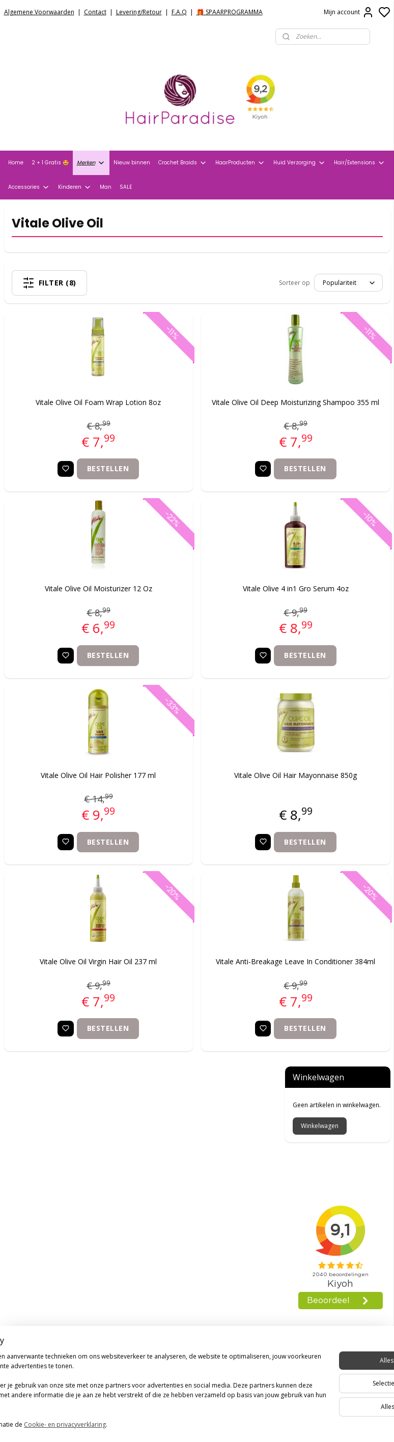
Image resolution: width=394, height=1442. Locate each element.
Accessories (29, 187)
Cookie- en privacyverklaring (144, 1425)
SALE (126, 187)
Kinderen (75, 187)
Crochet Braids (182, 163)
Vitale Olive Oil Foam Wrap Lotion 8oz (70, 411)
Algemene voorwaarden (47, 1126)
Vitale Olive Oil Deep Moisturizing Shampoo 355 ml (211, 411)
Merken (91, 163)
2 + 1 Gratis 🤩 (50, 162)
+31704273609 (169, 1264)
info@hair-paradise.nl (184, 1252)
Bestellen (80, 484)
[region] (129, 1387)
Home (15, 162)
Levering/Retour (139, 12)
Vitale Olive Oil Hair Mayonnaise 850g (211, 796)
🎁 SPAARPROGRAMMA (229, 12)
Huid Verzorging (299, 163)
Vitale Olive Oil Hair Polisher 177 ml (70, 790)
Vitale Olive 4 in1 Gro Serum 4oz (211, 604)
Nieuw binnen (132, 162)
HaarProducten (240, 163)
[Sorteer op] (207, 282)
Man (105, 187)
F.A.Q (179, 12)
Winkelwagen (320, 267)
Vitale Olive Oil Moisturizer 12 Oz (70, 604)
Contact (95, 12)
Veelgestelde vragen (40, 1165)
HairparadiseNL (35, 1285)
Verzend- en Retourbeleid (49, 1152)
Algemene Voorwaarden (39, 12)
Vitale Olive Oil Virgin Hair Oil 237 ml (70, 977)
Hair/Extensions (359, 163)
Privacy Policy (28, 1139)
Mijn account (349, 12)
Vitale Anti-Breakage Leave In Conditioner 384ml (211, 982)
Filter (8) (74, 283)
